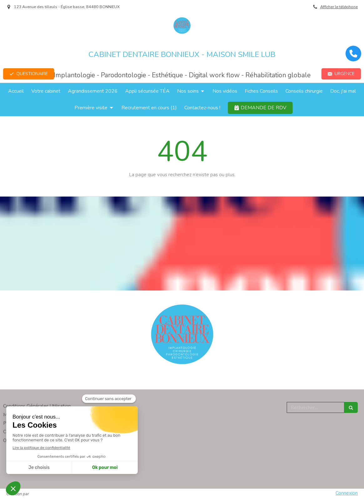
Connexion (347, 493)
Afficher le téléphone (339, 7)
